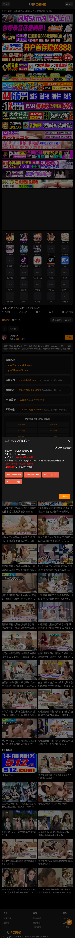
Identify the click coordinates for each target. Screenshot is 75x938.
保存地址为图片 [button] (63, 447)
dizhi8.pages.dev (14, 475)
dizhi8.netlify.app (13, 482)
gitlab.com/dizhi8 (32, 475)
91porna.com (21, 454)
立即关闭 (65, 496)
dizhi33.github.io (50, 475)
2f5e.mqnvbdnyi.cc (23, 451)
